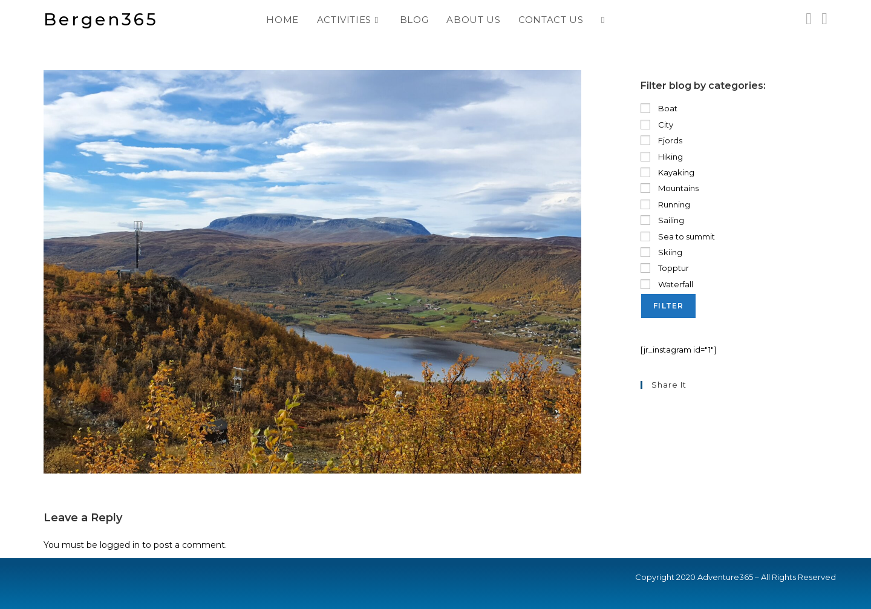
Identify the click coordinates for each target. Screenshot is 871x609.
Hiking (662, 156)
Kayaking (667, 172)
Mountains (670, 188)
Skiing (661, 252)
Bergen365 (101, 19)
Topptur (665, 268)
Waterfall (667, 284)
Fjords (661, 140)
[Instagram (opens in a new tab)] (809, 18)
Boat (659, 108)
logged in (120, 544)
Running (665, 204)
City (657, 124)
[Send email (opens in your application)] (824, 18)
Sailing (662, 220)
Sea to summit (678, 236)
